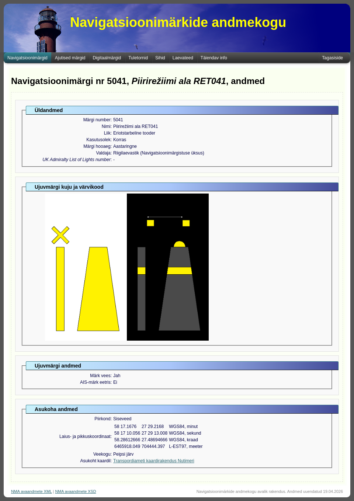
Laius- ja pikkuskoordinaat (85, 436)
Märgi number (97, 119)
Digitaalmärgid (107, 57)
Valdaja (103, 153)
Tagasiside (332, 57)
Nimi (106, 126)
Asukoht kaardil (95, 460)
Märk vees (100, 375)
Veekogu (102, 454)
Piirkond (102, 418)
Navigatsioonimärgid (27, 57)
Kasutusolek (98, 139)
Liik (107, 133)
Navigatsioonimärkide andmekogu (178, 22)
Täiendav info (214, 57)
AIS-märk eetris (95, 382)
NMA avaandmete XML (31, 491)
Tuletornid (138, 57)
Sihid (160, 57)
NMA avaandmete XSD (75, 491)
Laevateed (183, 57)
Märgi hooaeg (96, 146)
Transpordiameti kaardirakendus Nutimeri (153, 460)
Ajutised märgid (70, 57)
